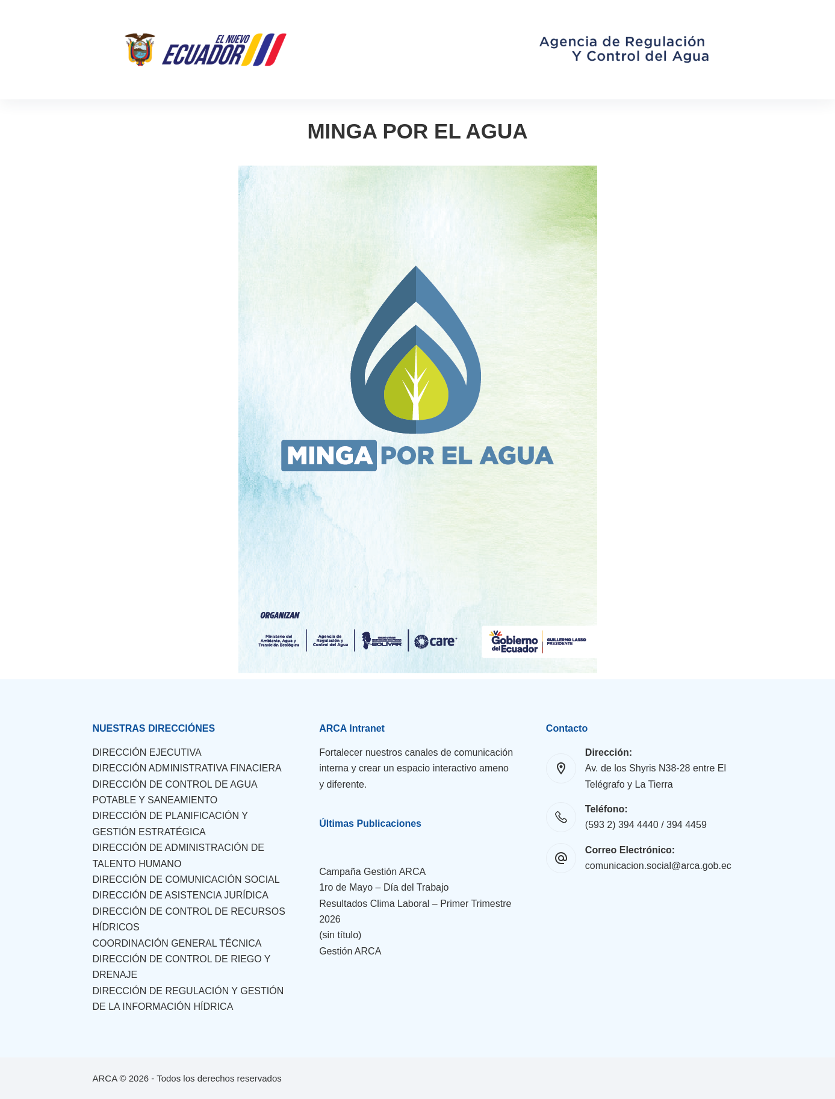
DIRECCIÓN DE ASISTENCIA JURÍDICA (181, 895)
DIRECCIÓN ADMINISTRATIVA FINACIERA (187, 768)
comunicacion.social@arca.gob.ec (658, 866)
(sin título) (340, 935)
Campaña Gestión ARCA (372, 872)
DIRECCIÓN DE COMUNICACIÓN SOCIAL (186, 879)
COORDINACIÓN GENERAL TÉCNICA (177, 943)
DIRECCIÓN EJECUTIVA (147, 752)
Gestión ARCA (350, 951)
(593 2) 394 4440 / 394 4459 (646, 825)
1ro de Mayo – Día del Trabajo (384, 887)
